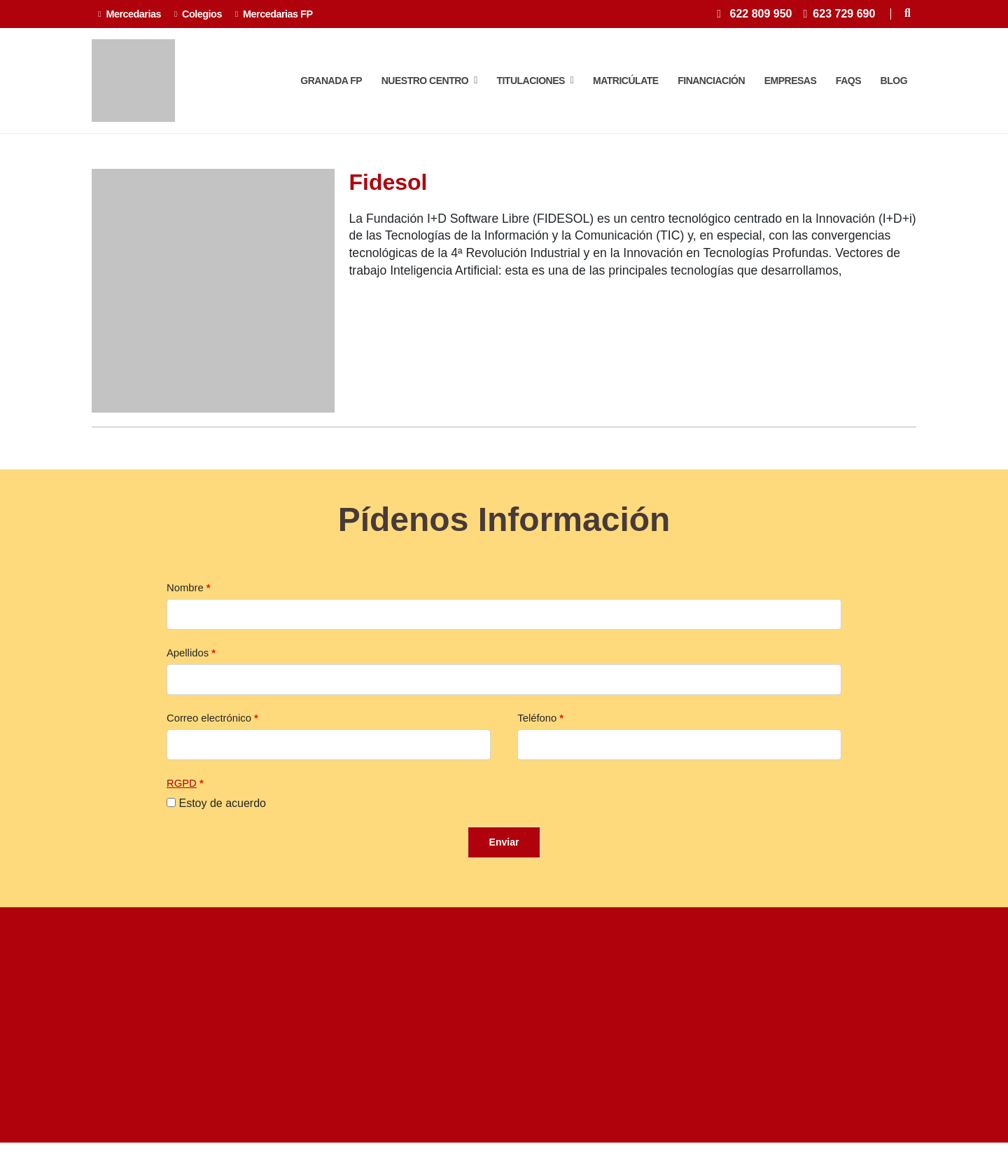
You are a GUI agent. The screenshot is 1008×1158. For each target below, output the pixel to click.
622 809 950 (761, 14)
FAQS (848, 84)
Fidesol (388, 190)
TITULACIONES (534, 84)
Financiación (711, 84)
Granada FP (331, 84)
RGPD (182, 791)
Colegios (198, 14)
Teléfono (536, 725)
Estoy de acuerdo (222, 811)
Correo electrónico (209, 725)
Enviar (504, 849)
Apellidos (188, 660)
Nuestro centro (429, 84)
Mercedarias (129, 14)
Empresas (790, 84)
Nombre (185, 595)
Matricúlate (626, 84)
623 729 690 (844, 14)
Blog (894, 84)
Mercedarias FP (274, 14)
